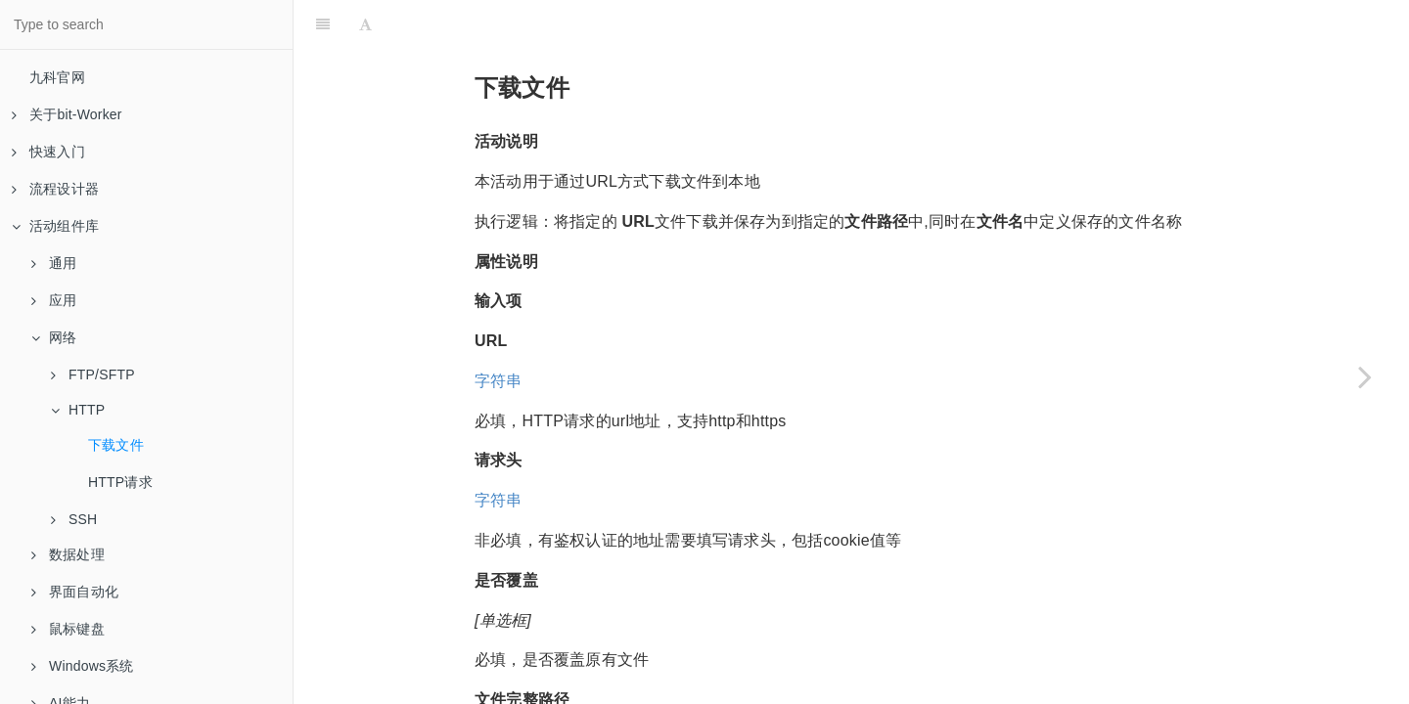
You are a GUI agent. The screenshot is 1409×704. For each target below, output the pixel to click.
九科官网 (57, 77)
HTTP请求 (120, 482)
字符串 (499, 332)
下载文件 (116, 445)
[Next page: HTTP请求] (1365, 376)
